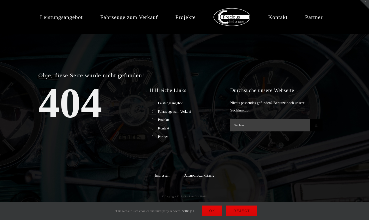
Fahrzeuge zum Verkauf (174, 111)
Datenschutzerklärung (199, 175)
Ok (212, 211)
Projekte (164, 120)
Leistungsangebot (170, 103)
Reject (241, 211)
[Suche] (316, 125)
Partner (163, 137)
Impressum (162, 175)
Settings (188, 211)
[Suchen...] (270, 125)
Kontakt (163, 128)
